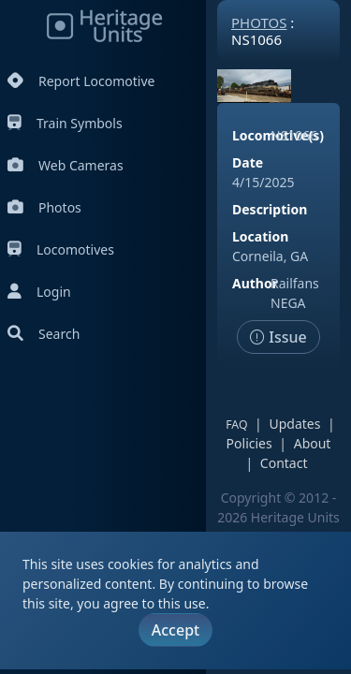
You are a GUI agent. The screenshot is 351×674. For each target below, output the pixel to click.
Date (247, 162)
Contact (284, 463)
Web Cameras (65, 165)
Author (255, 283)
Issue (278, 337)
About (312, 443)
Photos (44, 207)
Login (39, 291)
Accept (175, 630)
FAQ (236, 424)
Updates (294, 423)
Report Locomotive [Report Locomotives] (80, 81)
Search (43, 334)
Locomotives (60, 249)
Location (260, 236)
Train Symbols (65, 123)
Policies (249, 443)
